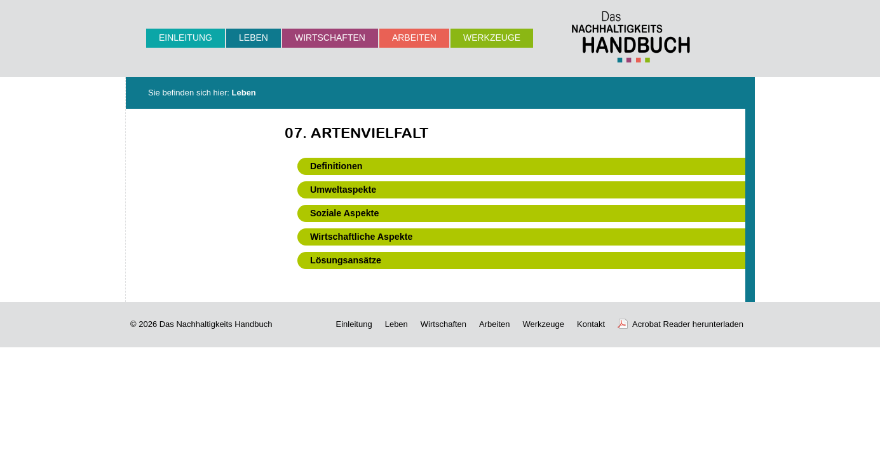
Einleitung (185, 37)
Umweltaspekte (343, 189)
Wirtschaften (330, 37)
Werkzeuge (491, 37)
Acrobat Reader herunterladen (687, 324)
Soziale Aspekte (344, 213)
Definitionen (336, 166)
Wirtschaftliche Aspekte (361, 237)
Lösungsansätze (345, 260)
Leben (253, 37)
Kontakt (591, 324)
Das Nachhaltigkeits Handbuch (216, 324)
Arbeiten (414, 37)
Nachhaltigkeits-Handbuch (631, 36)
